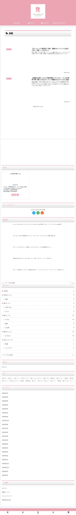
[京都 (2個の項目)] (71, 378)
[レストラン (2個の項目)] (60, 378)
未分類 (39, 291)
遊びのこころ (39, 332)
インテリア (39, 348)
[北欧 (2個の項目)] (66, 378)
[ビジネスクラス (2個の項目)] (15, 381)
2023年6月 (5, 409)
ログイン (4, 488)
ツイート (4, 366)
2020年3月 (5, 452)
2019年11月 (5, 467)
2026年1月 (5, 393)
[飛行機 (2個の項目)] (28, 381)
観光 (39, 323)
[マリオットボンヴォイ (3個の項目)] (36, 378)
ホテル (39, 319)
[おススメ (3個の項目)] (46, 378)
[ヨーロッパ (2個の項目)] (6, 381)
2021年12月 (5, 420)
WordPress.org (6, 500)
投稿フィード (6, 492)
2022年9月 (5, 416)
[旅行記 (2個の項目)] (53, 378)
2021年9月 (5, 424)
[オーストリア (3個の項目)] (25, 378)
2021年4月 (5, 432)
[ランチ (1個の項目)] (47, 381)
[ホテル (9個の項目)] (5, 378)
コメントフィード (7, 496)
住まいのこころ (39, 340)
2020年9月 (5, 444)
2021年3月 (5, 436)
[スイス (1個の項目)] (34, 381)
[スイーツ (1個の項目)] (53, 381)
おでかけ (39, 336)
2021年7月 (5, 428)
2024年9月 (5, 401)
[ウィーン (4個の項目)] (17, 378)
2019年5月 (5, 471)
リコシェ (15, 184)
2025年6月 (5, 397)
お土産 (39, 328)
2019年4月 (5, 475)
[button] (72, 355)
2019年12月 (5, 463)
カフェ (39, 311)
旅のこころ (39, 315)
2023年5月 (5, 412)
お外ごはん (39, 307)
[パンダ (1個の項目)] (41, 381)
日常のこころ (39, 295)
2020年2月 (5, 456)
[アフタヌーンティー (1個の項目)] (68, 381)
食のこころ (39, 303)
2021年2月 (5, 440)
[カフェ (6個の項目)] (11, 378)
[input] (38, 355)
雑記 (39, 299)
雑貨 (39, 344)
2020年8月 (5, 448)
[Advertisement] (38, 41)
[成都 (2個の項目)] (22, 381)
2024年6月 (5, 405)
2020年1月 (5, 459)
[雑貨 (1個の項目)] (59, 381)
